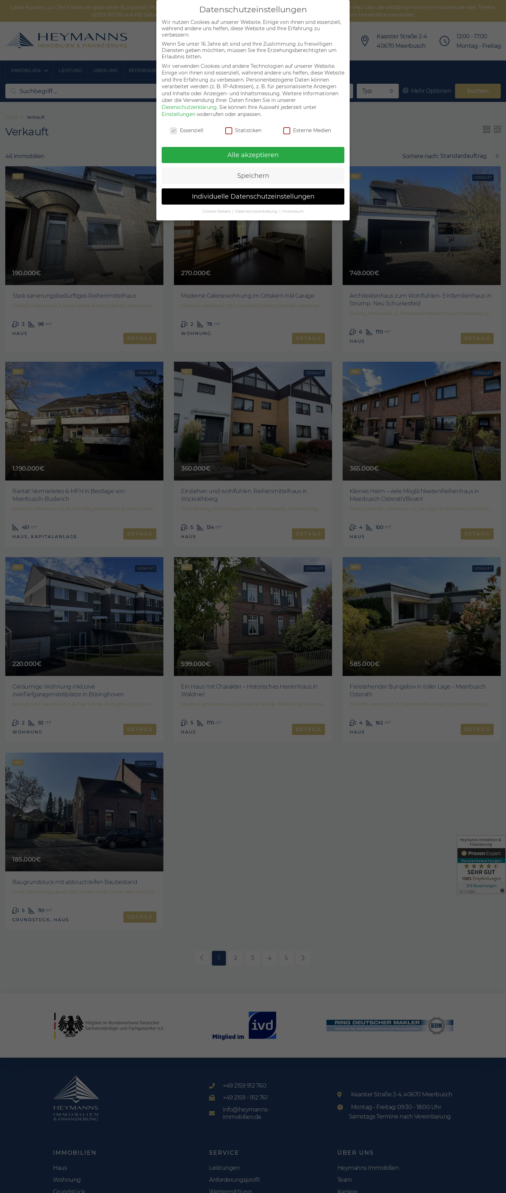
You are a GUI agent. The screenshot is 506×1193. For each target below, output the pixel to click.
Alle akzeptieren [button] (253, 155)
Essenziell (186, 130)
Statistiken (243, 130)
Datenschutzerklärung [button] (257, 211)
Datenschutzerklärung (189, 107)
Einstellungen (178, 114)
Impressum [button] (293, 211)
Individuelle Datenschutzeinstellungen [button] (253, 196)
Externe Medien (307, 130)
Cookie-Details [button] (217, 211)
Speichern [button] (253, 175)
